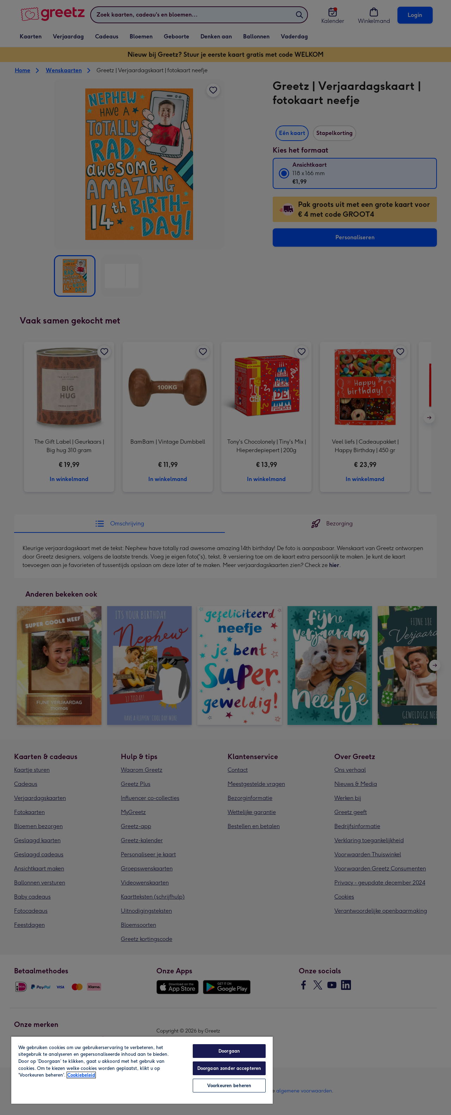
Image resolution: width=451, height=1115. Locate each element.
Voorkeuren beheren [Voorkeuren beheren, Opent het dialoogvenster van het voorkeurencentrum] (229, 1085)
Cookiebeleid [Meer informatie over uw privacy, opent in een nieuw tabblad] (81, 1075)
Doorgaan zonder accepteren (229, 1068)
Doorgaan (229, 1051)
